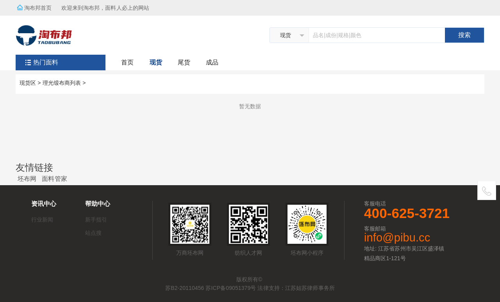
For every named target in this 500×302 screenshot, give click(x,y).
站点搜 (93, 233)
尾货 (184, 62)
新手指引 (96, 219)
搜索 (464, 35)
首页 (127, 62)
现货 (156, 62)
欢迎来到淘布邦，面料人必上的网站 (107, 5)
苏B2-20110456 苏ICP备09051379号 (210, 288)
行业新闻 (42, 219)
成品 (212, 62)
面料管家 (54, 178)
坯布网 (27, 178)
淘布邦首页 (38, 8)
